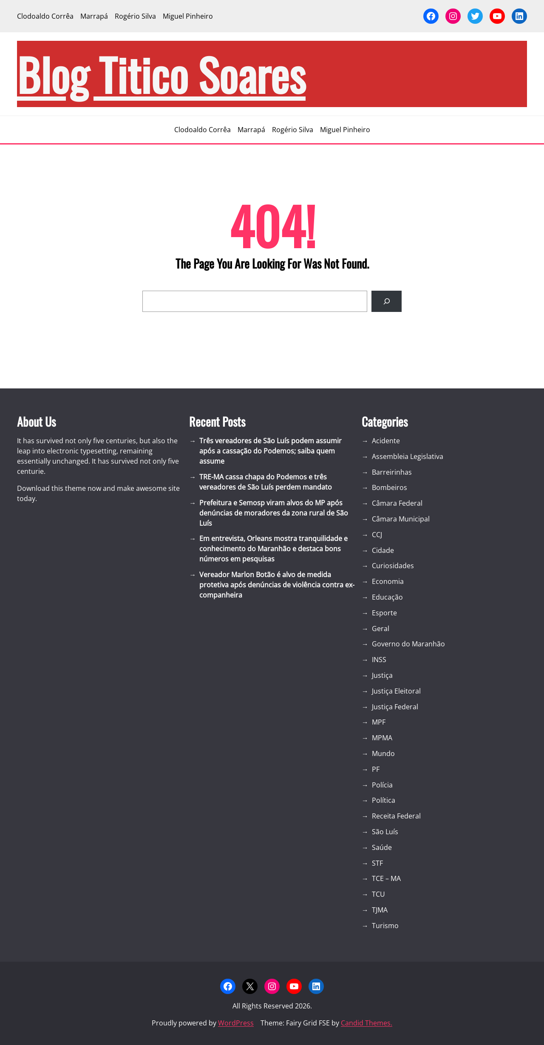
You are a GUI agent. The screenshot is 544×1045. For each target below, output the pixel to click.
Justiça (382, 675)
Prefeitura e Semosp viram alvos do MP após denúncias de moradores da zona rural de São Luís (273, 513)
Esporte (384, 612)
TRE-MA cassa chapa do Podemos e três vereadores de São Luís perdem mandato (265, 482)
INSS (379, 659)
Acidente (386, 440)
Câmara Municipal (401, 519)
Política (383, 800)
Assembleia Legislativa (407, 456)
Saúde (382, 847)
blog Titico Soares (161, 74)
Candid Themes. (366, 1023)
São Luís (385, 831)
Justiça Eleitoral (396, 691)
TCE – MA (386, 878)
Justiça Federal (395, 706)
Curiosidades (393, 565)
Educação (387, 597)
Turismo (385, 925)
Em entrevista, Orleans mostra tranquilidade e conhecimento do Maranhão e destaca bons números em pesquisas (273, 549)
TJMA (380, 910)
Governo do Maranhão (408, 644)
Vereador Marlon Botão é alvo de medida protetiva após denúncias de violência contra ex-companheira (276, 585)
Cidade (383, 550)
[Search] (386, 301)
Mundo (383, 753)
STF (377, 863)
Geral (380, 628)
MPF (378, 722)
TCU (378, 894)
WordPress (236, 1023)
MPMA (382, 737)
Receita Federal (396, 816)
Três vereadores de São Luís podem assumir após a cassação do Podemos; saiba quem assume (270, 451)
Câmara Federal (397, 503)
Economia (388, 581)
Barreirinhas (392, 472)
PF (376, 769)
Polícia (382, 785)
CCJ (377, 534)
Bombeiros (389, 487)
